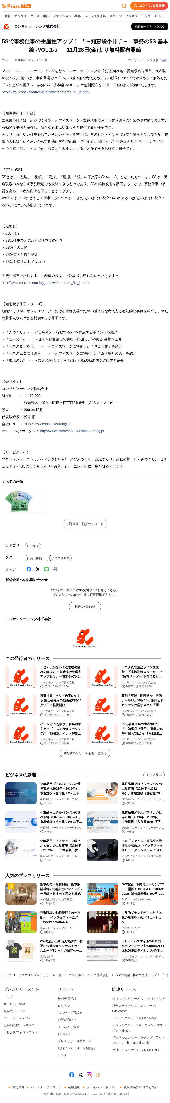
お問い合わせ (85, 606)
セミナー (64, 1055)
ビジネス (131, 16)
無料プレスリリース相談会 (76, 1048)
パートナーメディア (17, 1018)
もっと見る (154, 775)
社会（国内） (36, 558)
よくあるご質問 (68, 1027)
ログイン (64, 1005)
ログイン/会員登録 (149, 6)
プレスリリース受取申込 (75, 1041)
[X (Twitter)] (37, 569)
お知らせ (64, 1034)
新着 (7, 16)
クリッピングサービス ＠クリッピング (139, 998)
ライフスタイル (95, 16)
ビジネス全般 (60, 558)
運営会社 (18, 1087)
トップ (6, 975)
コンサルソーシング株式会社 (148, 60)
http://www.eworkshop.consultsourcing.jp (72, 431)
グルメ (34, 16)
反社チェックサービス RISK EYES (136, 1050)
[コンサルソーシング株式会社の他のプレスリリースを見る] (149, 26)
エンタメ (20, 16)
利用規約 (74, 1087)
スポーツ (115, 16)
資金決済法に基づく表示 (141, 1087)
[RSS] (98, 1074)
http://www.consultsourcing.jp (47, 424)
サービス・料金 (14, 1004)
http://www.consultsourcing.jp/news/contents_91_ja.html (45, 92)
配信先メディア (14, 1011)
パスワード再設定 (70, 1013)
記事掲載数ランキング (19, 1025)
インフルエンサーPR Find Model (135, 1018)
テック (146, 16)
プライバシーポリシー (102, 1087)
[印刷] (55, 569)
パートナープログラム (46, 1087)
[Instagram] (89, 1074)
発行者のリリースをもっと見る (85, 753)
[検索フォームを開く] (124, 5)
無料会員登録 (67, 998)
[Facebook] (29, 569)
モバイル (160, 16)
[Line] (46, 569)
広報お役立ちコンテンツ (21, 1032)
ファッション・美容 (67, 16)
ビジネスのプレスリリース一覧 (40, 975)
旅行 (46, 16)
